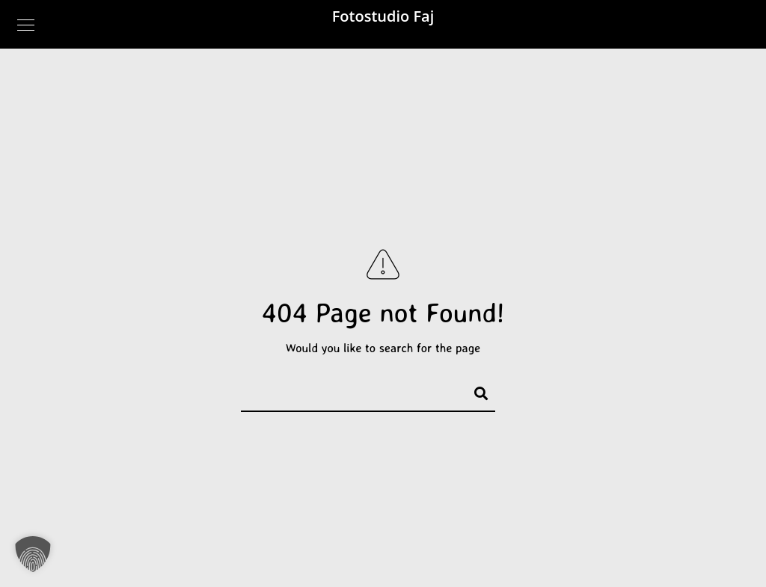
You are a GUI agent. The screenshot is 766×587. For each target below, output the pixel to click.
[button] (33, 554)
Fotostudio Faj (383, 16)
